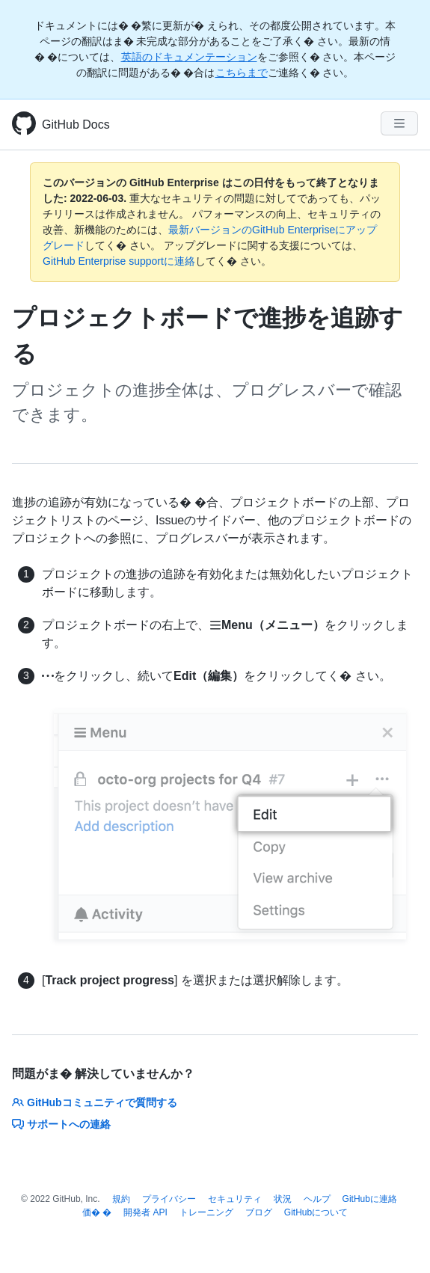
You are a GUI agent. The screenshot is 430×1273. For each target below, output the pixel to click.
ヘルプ (317, 1199)
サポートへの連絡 (61, 1124)
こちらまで (241, 73)
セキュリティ (235, 1199)
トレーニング (206, 1212)
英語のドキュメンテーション (189, 57)
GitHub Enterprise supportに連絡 (119, 261)
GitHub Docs (76, 124)
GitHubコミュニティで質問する (94, 1102)
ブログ (258, 1212)
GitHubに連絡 (370, 1199)
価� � (96, 1212)
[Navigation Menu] (399, 123)
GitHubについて (316, 1212)
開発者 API (145, 1212)
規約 (121, 1199)
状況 (283, 1199)
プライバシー (169, 1199)
